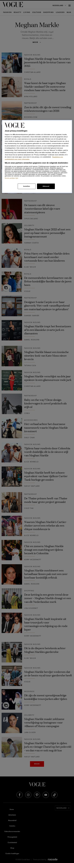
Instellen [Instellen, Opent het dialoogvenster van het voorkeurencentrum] (26, 186)
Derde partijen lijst (11, 178)
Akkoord (46, 186)
